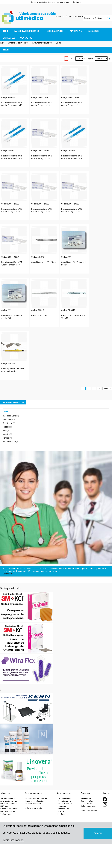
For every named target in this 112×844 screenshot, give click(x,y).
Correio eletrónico (87, 804)
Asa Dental (7, 423)
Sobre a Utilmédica (7, 798)
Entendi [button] (98, 833)
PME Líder (4, 806)
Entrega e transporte (65, 804)
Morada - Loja (86, 798)
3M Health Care (9, 416)
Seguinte (107, 388)
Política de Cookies (7, 811)
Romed (6, 438)
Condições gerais (64, 801)
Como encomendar (64, 798)
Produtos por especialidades (36, 798)
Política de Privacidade (9, 809)
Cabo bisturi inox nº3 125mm (43, 262)
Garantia (60, 811)
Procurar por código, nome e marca (69, 16)
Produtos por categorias (34, 801)
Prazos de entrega (64, 809)
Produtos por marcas (33, 804)
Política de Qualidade (8, 804)
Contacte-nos (8, 574)
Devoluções (61, 814)
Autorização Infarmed (8, 801)
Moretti (6, 434)
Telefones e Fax (87, 801)
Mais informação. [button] (13, 840)
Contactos (77, 2)
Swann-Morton (9, 441)
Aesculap (7, 419)
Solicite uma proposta (33, 808)
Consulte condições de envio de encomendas (50, 2)
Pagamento (61, 806)
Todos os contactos (88, 806)
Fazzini (6, 427)
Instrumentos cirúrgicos (42, 43)
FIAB (5, 430)
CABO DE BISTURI (39, 315)
